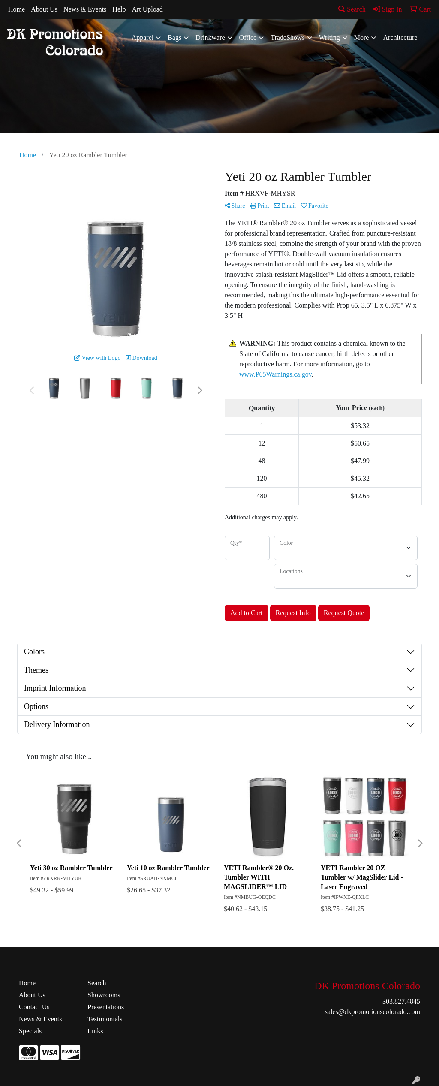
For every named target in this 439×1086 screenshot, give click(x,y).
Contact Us (34, 1007)
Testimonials (105, 1019)
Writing (329, 37)
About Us (44, 9)
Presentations (105, 1007)
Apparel (143, 37)
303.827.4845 (401, 1001)
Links (95, 1031)
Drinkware (210, 37)
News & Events (84, 9)
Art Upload (147, 9)
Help (119, 9)
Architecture (400, 37)
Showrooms (103, 995)
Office (248, 37)
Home (16, 9)
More (361, 37)
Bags (174, 37)
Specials (30, 1031)
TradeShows (287, 37)
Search (352, 9)
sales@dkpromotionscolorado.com (372, 1011)
